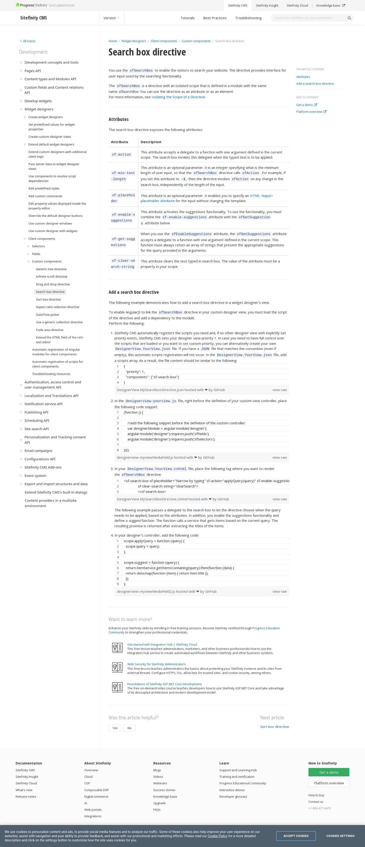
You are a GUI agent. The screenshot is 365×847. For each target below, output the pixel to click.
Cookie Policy (217, 836)
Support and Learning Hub (238, 758)
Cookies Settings (340, 836)
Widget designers (134, 41)
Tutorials (187, 17)
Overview (91, 758)
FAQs (157, 798)
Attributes (303, 77)
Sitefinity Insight (27, 765)
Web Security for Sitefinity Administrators (156, 652)
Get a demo (306, 105)
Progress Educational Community (242, 771)
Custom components (196, 41)
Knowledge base (165, 784)
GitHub (219, 380)
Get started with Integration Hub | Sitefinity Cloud (162, 632)
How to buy (316, 783)
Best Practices (215, 17)
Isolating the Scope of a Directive (178, 95)
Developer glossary (233, 784)
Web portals (93, 798)
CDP (87, 771)
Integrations (92, 804)
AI (85, 791)
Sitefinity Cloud (26, 771)
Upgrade (159, 791)
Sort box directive (274, 714)
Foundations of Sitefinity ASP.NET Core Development (164, 672)
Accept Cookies (296, 836)
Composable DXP (96, 778)
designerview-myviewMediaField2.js (146, 579)
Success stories (164, 778)
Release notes (26, 784)
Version (112, 17)
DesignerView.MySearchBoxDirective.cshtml (153, 487)
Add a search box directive (315, 84)
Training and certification (236, 765)
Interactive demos (232, 778)
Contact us (315, 790)
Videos (158, 765)
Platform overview (311, 112)
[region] (202, 364)
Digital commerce (96, 784)
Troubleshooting (248, 17)
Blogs (157, 758)
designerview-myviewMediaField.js (145, 446)
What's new (24, 778)
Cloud (88, 765)
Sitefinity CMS (25, 758)
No (130, 716)
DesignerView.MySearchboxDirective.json (151, 380)
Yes (115, 716)
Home (113, 41)
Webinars (160, 771)
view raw (279, 380)
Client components (164, 41)
